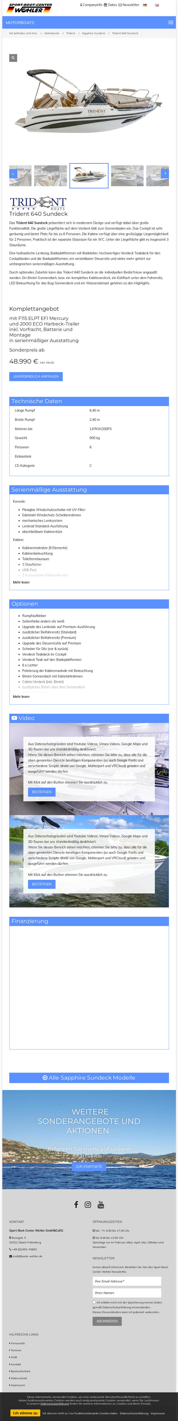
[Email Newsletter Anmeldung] (127, 1281)
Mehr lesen (21, 582)
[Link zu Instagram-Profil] (88, 1204)
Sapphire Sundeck (93, 33)
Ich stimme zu (25, 1413)
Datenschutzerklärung (55, 1403)
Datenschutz (19, 1378)
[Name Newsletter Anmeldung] (127, 1293)
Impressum (18, 1385)
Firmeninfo (18, 1343)
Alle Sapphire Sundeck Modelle (89, 1077)
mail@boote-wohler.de (27, 1256)
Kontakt (16, 1364)
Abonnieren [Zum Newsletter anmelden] (107, 1321)
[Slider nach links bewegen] (12, 173)
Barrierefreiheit (20, 1371)
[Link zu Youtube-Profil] (101, 1204)
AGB (14, 1357)
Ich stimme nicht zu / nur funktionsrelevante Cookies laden (80, 1413)
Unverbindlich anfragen (36, 376)
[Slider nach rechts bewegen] (165, 173)
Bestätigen (41, 792)
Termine (16, 1350)
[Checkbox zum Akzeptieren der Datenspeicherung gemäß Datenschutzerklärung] (94, 1302)
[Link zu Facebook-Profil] (76, 1204)
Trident (70, 33)
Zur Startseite (89, 1167)
